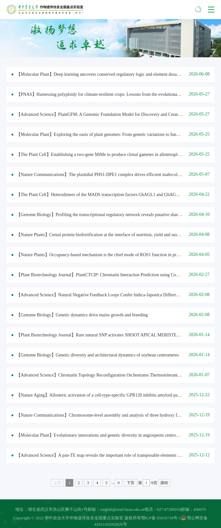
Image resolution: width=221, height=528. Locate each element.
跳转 (164, 483)
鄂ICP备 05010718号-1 (161, 519)
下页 (130, 483)
